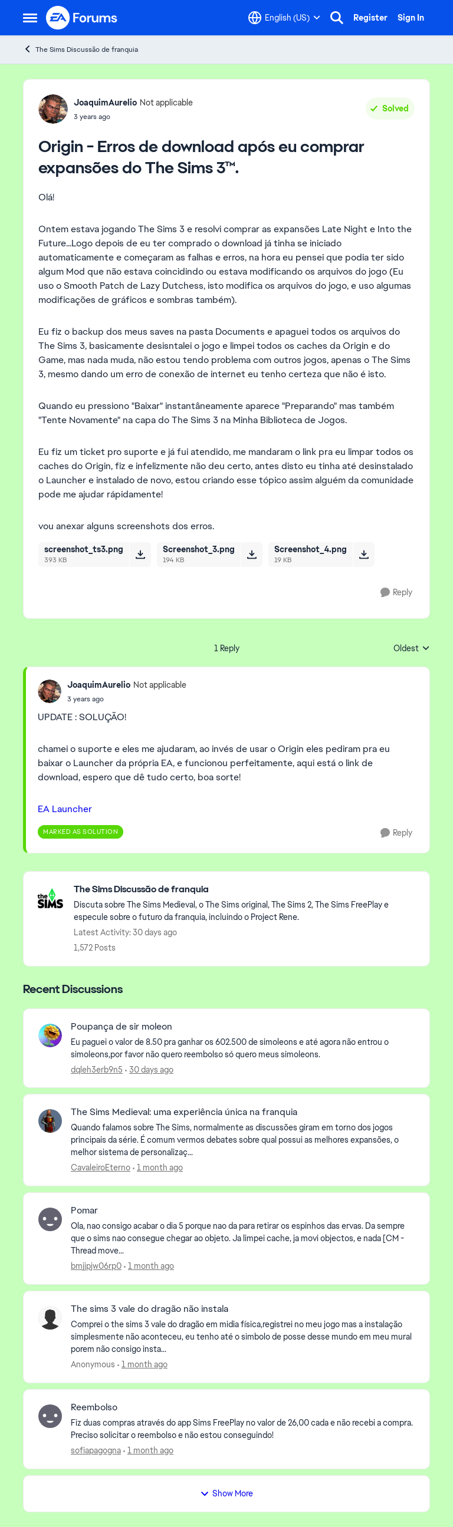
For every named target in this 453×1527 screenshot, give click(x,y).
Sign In (411, 17)
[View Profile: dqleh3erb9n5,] (50, 1035)
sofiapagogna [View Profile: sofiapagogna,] (96, 1450)
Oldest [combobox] (411, 649)
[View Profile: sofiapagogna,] (50, 1416)
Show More (226, 1493)
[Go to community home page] (82, 17)
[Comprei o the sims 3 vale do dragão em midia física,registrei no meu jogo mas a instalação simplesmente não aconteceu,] (243, 1336)
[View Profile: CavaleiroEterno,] (50, 1121)
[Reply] (396, 593)
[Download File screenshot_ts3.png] (140, 554)
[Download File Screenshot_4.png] (364, 554)
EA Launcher (65, 809)
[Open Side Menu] (30, 18)
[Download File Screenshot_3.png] (251, 554)
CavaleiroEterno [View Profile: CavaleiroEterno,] (100, 1167)
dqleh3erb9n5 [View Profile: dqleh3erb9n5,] (97, 1069)
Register (370, 17)
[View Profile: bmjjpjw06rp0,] (50, 1219)
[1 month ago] (158, 1168)
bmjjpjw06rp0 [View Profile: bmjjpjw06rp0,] (96, 1266)
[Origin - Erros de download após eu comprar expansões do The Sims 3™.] (126, 699)
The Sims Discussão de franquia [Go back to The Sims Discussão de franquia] (80, 49)
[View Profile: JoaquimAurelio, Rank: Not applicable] (53, 109)
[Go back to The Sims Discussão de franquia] (246, 889)
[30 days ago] (149, 1069)
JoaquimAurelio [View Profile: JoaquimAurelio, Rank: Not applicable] (105, 102)
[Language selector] (284, 17)
